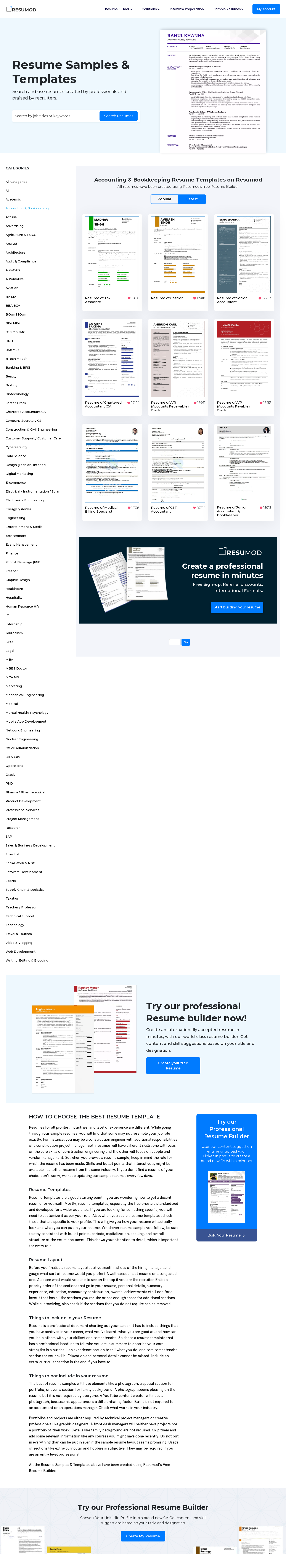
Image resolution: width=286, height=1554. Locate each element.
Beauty (11, 374)
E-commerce (16, 480)
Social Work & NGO (20, 860)
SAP (9, 834)
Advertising (15, 223)
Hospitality (14, 595)
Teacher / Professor (21, 904)
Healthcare (14, 586)
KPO (9, 639)
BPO (9, 338)
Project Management (22, 816)
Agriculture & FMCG (21, 232)
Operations (14, 763)
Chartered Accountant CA (26, 409)
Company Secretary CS (23, 418)
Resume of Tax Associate (97, 297)
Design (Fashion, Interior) (26, 462)
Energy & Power (18, 506)
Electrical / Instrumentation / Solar (32, 489)
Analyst (11, 241)
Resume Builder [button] (118, 9)
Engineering (15, 515)
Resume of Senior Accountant (232, 297)
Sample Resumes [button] (229, 9)
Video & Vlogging (19, 940)
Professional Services (22, 807)
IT (7, 612)
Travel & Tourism (19, 931)
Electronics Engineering (25, 497)
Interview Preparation (187, 9)
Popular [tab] (164, 196)
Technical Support (20, 913)
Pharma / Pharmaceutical (25, 789)
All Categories (16, 179)
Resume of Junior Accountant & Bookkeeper (232, 508)
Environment (16, 533)
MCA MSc (13, 674)
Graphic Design (18, 577)
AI (7, 188)
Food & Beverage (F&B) (23, 559)
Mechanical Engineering (25, 692)
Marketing (14, 683)
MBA (9, 657)
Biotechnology (17, 391)
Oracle (11, 772)
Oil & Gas (13, 754)
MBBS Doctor (16, 666)
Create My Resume (143, 1533)
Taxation (12, 896)
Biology (11, 382)
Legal (10, 648)
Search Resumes (118, 114)
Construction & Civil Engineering (31, 427)
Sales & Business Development (30, 843)
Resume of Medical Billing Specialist (101, 506)
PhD (9, 781)
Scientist (12, 851)
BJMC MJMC (15, 329)
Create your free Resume (173, 1063)
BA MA (11, 294)
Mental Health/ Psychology (27, 710)
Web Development (20, 949)
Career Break (16, 400)
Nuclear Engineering (22, 736)
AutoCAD (13, 267)
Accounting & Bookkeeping (27, 205)
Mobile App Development (26, 719)
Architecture (15, 250)
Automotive (15, 276)
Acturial (12, 214)
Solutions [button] (151, 9)
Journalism (14, 630)
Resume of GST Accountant (164, 506)
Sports (11, 878)
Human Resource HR (22, 604)
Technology (15, 922)
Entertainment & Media (24, 524)
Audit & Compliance (21, 259)
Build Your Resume (226, 1232)
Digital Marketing (19, 471)
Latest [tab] (192, 196)
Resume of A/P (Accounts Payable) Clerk (233, 403)
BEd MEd (13, 320)
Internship (14, 621)
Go (185, 639)
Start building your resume (237, 604)
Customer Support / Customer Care (33, 435)
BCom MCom (16, 312)
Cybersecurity (16, 444)
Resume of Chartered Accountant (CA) (103, 402)
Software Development (24, 869)
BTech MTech (16, 356)
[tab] (178, 196)
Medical (12, 701)
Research (13, 825)
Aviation (12, 285)
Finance (12, 551)
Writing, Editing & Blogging (27, 958)
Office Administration (22, 745)
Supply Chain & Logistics (25, 887)
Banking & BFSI (18, 365)
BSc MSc (12, 347)
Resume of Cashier (167, 295)
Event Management (21, 542)
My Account (266, 9)
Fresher (12, 568)
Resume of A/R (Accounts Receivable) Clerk (170, 403)
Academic (13, 197)
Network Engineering (23, 728)
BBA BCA (13, 303)
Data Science (16, 453)
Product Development (23, 798)
